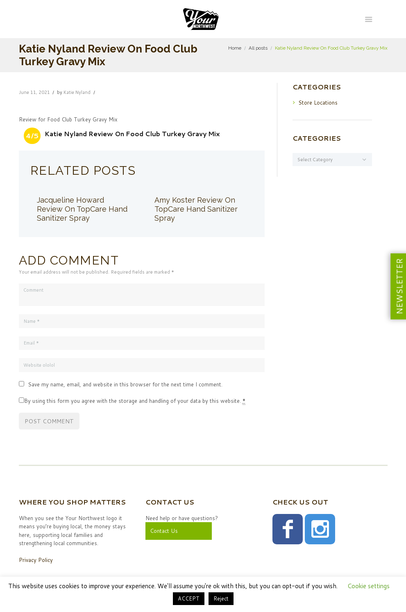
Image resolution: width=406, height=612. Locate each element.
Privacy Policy (36, 560)
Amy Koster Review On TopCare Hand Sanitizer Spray (196, 209)
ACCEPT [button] (189, 598)
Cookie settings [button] (368, 586)
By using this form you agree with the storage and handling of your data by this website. (134, 401)
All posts (258, 48)
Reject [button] (221, 598)
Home (234, 48)
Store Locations (318, 102)
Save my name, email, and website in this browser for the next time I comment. (125, 384)
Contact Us (164, 530)
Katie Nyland (77, 92)
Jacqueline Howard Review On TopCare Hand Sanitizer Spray (82, 209)
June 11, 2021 (34, 92)
